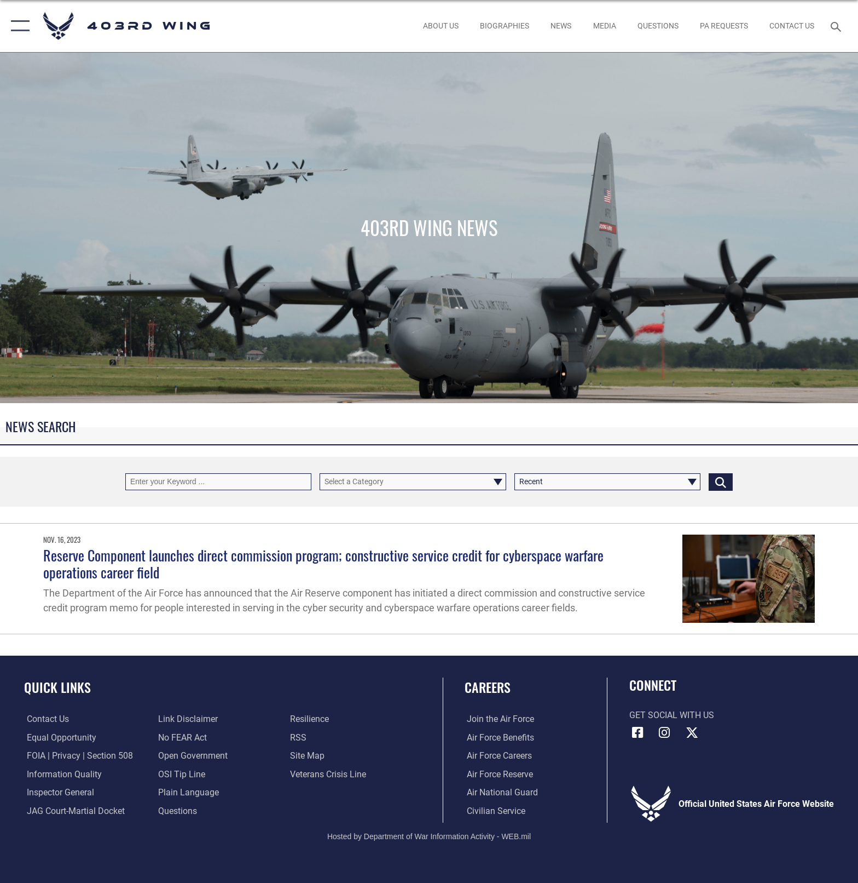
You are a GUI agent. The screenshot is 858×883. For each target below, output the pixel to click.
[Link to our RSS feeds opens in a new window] (299, 737)
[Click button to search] (721, 481)
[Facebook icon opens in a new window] (637, 733)
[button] (18, 26)
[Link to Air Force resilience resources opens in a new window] (310, 719)
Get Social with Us (671, 715)
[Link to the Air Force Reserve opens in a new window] (498, 774)
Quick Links (57, 687)
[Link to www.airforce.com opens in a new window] (498, 719)
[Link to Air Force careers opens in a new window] (497, 755)
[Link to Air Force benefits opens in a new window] (498, 737)
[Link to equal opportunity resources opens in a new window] (59, 737)
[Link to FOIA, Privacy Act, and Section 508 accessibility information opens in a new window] (77, 755)
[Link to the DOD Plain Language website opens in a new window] (188, 792)
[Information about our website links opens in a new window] (187, 719)
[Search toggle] (837, 26)
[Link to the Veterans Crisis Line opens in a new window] (329, 774)
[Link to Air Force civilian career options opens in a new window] (494, 810)
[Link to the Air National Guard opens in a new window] (500, 792)
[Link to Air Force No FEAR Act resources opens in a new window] (182, 737)
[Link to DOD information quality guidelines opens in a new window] (61, 774)
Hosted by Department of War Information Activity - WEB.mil (429, 836)
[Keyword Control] (218, 481)
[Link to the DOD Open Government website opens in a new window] (192, 755)
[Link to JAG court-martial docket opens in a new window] (73, 810)
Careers (488, 687)
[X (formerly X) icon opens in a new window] (691, 733)
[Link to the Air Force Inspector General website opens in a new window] (57, 792)
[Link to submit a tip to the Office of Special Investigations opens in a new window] (181, 774)
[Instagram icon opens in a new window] (664, 733)
